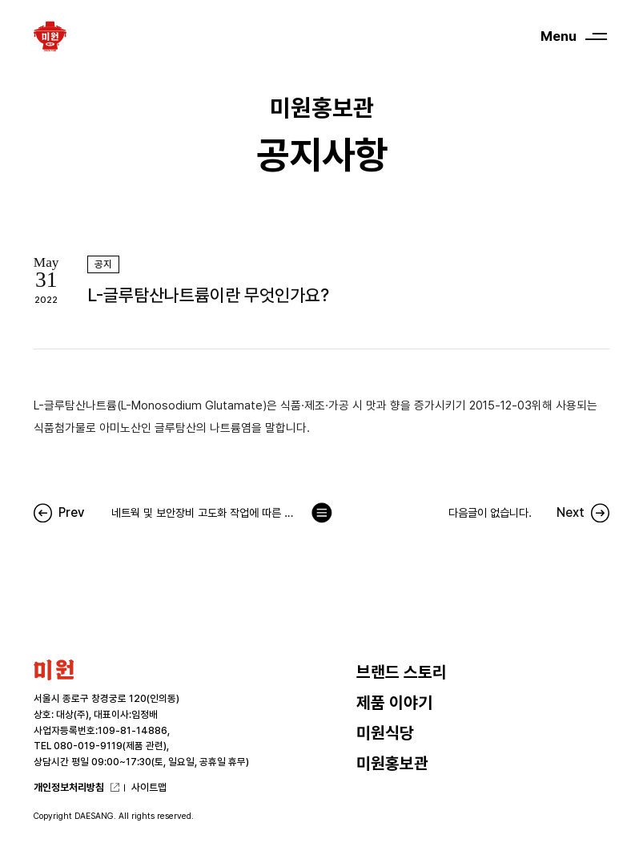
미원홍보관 (392, 763)
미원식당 (385, 733)
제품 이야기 (394, 702)
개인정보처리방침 (69, 787)
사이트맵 (149, 787)
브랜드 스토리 (401, 672)
